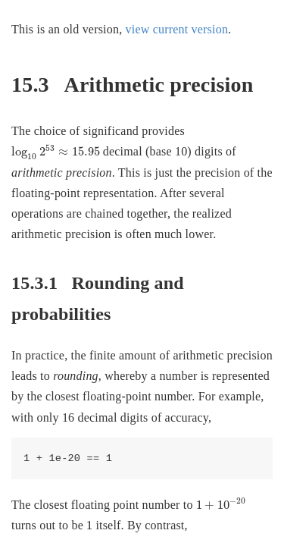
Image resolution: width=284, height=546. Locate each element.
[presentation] (55, 152)
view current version (177, 29)
